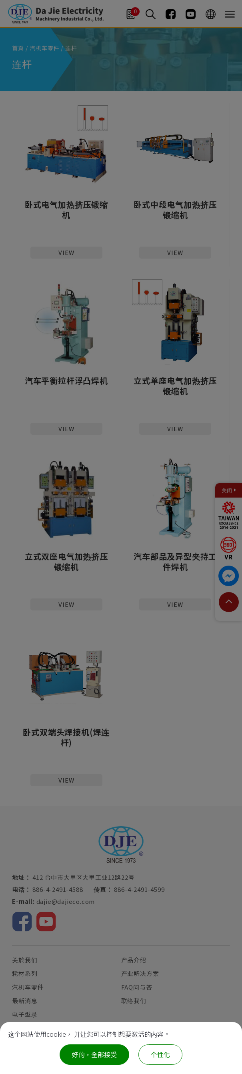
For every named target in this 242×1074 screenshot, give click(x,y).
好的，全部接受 (94, 1054)
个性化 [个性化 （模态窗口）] (160, 1054)
